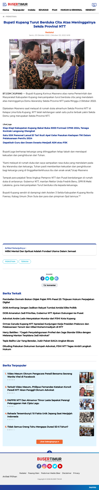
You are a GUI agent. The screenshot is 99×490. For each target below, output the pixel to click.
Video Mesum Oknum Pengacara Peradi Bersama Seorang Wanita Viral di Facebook (39, 375)
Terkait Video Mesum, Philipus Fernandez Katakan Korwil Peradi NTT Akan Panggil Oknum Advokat (39, 388)
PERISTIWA (10, 261)
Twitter (56, 467)
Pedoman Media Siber (50, 473)
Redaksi (22, 473)
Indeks (31, 10)
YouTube (62, 467)
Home (6, 10)
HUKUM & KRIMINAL (71, 10)
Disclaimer (66, 473)
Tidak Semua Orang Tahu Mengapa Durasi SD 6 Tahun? (37, 426)
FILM (54, 10)
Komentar (50, 285)
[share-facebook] (42, 278)
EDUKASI (43, 10)
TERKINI (24, 261)
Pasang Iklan (33, 473)
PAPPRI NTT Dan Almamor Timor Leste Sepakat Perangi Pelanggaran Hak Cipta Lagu (38, 402)
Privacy (76, 473)
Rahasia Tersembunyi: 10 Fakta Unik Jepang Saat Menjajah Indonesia (39, 415)
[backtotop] (49, 453)
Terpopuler (18, 10)
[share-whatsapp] (52, 278)
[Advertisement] (49, 218)
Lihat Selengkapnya (49, 442)
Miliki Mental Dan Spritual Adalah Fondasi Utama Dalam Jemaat (40, 251)
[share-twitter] (47, 278)
